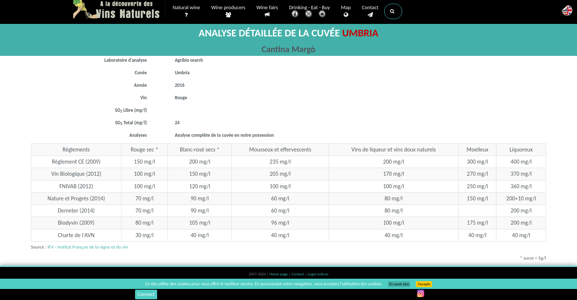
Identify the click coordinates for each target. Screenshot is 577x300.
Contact (370, 11)
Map (346, 11)
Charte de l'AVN (76, 235)
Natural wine (186, 11)
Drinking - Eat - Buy (309, 12)
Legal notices (318, 274)
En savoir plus (399, 284)
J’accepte (423, 284)
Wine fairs (267, 11)
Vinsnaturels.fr (119, 10)
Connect (146, 294)
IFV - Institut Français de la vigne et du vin (87, 247)
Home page (279, 274)
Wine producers (228, 11)
